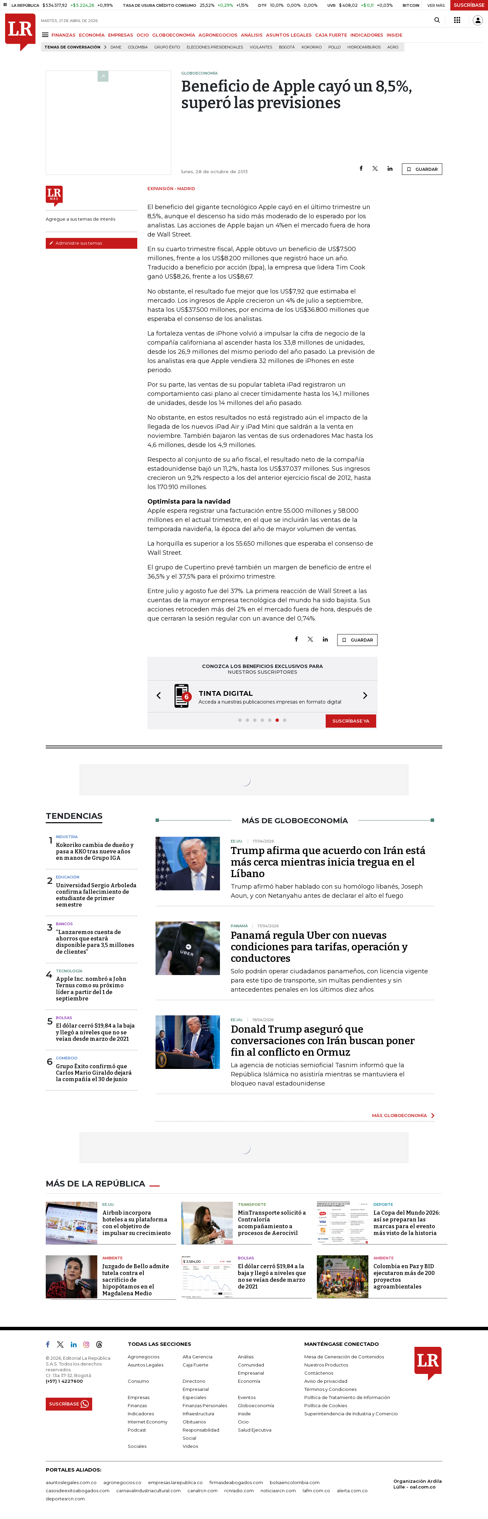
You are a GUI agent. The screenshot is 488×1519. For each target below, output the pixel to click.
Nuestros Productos (326, 1365)
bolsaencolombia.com (295, 1482)
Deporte (383, 1204)
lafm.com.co (316, 1490)
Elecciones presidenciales (215, 47)
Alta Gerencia (197, 1356)
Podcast (137, 1430)
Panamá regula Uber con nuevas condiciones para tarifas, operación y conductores (319, 947)
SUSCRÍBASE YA (350, 721)
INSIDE (394, 35)
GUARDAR (422, 169)
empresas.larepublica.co (175, 1482)
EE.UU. (108, 1204)
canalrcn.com (202, 1490)
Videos (190, 1446)
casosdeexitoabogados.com (77, 1490)
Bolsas (64, 1017)
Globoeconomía (256, 1405)
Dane (115, 47)
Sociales (137, 1446)
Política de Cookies (325, 1405)
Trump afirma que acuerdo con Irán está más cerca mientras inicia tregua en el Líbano (328, 862)
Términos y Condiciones (330, 1389)
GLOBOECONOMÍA (173, 35)
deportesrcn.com (65, 1498)
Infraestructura (198, 1413)
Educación (67, 877)
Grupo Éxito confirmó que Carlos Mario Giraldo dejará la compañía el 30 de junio (94, 1072)
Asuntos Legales (145, 1365)
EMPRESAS (120, 35)
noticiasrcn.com (278, 1490)
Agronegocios (143, 1356)
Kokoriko (312, 47)
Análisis (245, 1356)
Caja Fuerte (195, 1365)
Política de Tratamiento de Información (347, 1397)
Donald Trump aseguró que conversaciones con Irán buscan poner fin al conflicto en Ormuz (323, 1040)
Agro (392, 47)
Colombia (138, 47)
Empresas (138, 1397)
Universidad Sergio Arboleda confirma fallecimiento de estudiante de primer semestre (96, 895)
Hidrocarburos (364, 47)
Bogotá (287, 47)
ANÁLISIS (252, 35)
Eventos (247, 1397)
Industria (67, 836)
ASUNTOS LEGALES (289, 35)
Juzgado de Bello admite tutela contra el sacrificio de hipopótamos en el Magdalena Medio (135, 1280)
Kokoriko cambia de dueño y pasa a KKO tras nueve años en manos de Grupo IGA (95, 851)
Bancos (64, 923)
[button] (156, 696)
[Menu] (46, 34)
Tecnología (69, 971)
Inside (244, 1413)
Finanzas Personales (205, 1405)
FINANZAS (64, 35)
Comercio (67, 1058)
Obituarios (194, 1421)
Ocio (243, 1421)
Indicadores (141, 1413)
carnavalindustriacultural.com (148, 1490)
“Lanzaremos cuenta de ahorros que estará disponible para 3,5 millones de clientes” (95, 942)
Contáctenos (318, 1373)
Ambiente (112, 1258)
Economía (249, 1381)
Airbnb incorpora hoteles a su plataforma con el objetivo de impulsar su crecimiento (136, 1223)
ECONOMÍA (92, 35)
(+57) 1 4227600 (64, 1381)
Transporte (252, 1204)
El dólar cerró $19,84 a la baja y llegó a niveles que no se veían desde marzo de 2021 (95, 1032)
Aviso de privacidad (325, 1381)
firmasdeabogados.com (236, 1482)
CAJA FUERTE (331, 35)
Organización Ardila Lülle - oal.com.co (417, 1484)
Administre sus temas (75, 243)
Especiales (194, 1397)
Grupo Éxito (167, 47)
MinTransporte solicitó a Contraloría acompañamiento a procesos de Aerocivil (272, 1223)
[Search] (437, 20)
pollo (334, 47)
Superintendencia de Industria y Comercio (351, 1413)
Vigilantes (261, 47)
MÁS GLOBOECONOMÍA (399, 1115)
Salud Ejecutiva (254, 1430)
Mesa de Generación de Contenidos (344, 1356)
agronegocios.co (122, 1482)
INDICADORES (366, 35)
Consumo (138, 1381)
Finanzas (137, 1405)
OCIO (143, 35)
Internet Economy (147, 1421)
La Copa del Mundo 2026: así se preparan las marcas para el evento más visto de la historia (406, 1223)
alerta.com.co (352, 1490)
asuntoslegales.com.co (71, 1482)
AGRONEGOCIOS (218, 35)
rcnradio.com (239, 1490)
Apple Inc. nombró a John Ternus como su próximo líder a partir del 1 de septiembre (91, 989)
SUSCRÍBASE (469, 5)
